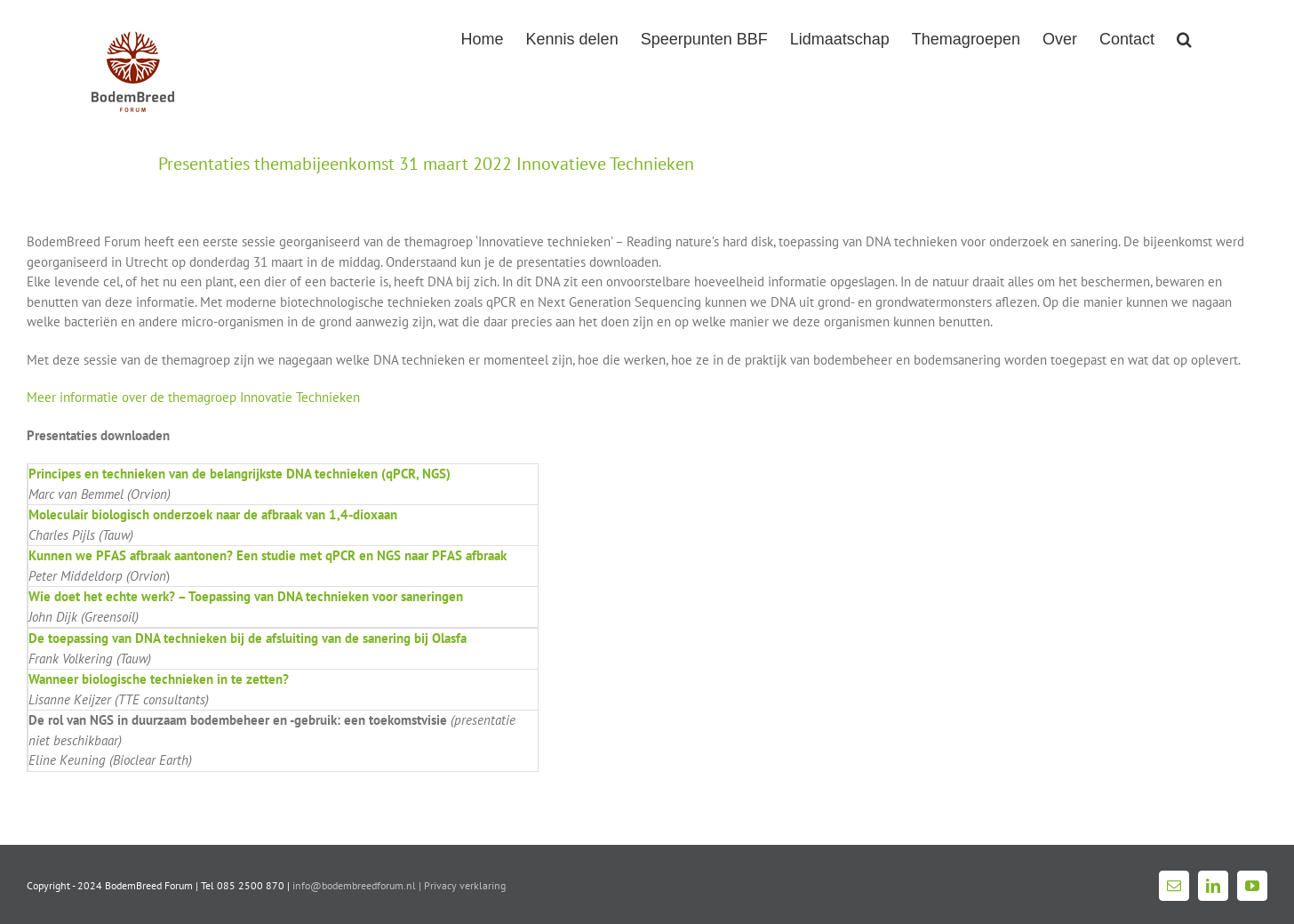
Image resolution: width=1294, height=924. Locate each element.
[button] (1184, 37)
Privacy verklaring (465, 885)
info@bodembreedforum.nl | (358, 885)
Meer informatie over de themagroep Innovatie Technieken (193, 397)
